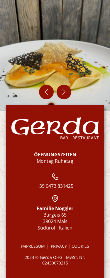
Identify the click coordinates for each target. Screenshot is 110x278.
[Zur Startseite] (55, 128)
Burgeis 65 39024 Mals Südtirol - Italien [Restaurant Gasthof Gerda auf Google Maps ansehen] (55, 218)
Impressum (33, 246)
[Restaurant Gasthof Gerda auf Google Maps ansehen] (55, 198)
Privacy (59, 246)
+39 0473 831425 (55, 181)
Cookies (80, 246)
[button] (46, 92)
